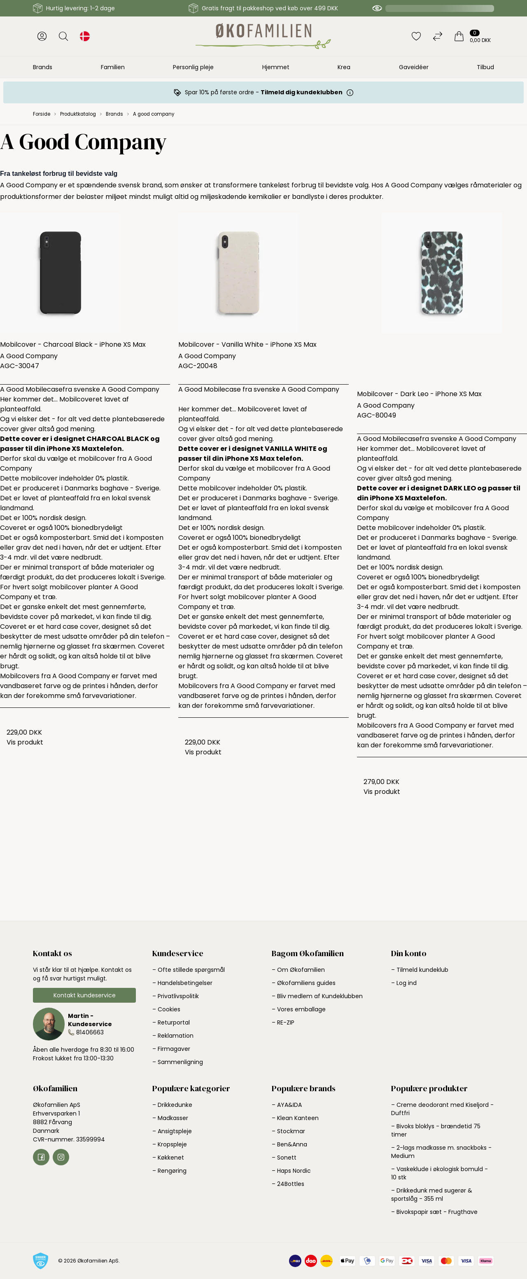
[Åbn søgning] (63, 36)
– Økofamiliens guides (304, 983)
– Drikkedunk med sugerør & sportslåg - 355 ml (431, 1194)
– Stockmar (288, 1131)
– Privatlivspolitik (175, 996)
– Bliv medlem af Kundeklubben (317, 996)
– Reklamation (173, 1036)
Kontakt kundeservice (85, 995)
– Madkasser (170, 1118)
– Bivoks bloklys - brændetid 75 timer (435, 1130)
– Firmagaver (171, 1049)
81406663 (90, 1032)
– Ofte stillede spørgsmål (188, 970)
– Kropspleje (169, 1144)
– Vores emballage (299, 1009)
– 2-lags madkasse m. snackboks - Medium (441, 1152)
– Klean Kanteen (295, 1118)
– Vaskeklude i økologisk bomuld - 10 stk (439, 1173)
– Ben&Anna (289, 1144)
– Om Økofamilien (298, 970)
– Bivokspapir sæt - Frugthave (434, 1212)
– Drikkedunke (172, 1105)
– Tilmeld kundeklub (419, 970)
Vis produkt (25, 742)
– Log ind (404, 983)
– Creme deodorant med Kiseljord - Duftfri (442, 1109)
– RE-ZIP (283, 1022)
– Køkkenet (168, 1157)
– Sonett (284, 1157)
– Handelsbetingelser (182, 983)
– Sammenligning (177, 1062)
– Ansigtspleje (172, 1131)
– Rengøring (169, 1171)
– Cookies (166, 1009)
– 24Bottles (288, 1184)
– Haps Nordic (291, 1171)
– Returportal (171, 1022)
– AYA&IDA (287, 1105)
